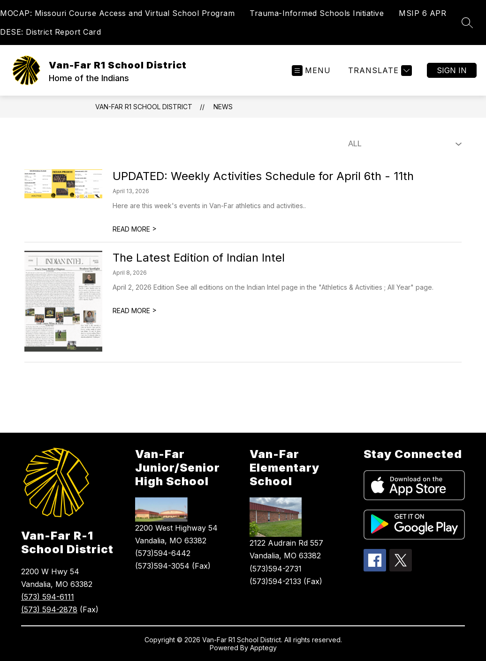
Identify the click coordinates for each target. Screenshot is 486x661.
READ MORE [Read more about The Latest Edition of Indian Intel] (135, 311)
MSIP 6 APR (422, 13)
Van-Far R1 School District (143, 107)
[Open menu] (311, 70)
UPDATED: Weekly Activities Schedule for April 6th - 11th (263, 176)
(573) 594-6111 (47, 596)
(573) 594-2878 (49, 609)
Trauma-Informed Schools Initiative (317, 13)
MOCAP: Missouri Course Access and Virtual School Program (117, 13)
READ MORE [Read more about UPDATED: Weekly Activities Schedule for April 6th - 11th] (135, 229)
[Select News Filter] (403, 143)
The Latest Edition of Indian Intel (199, 257)
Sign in (452, 70)
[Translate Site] (379, 70)
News (223, 107)
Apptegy (263, 648)
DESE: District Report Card (50, 32)
